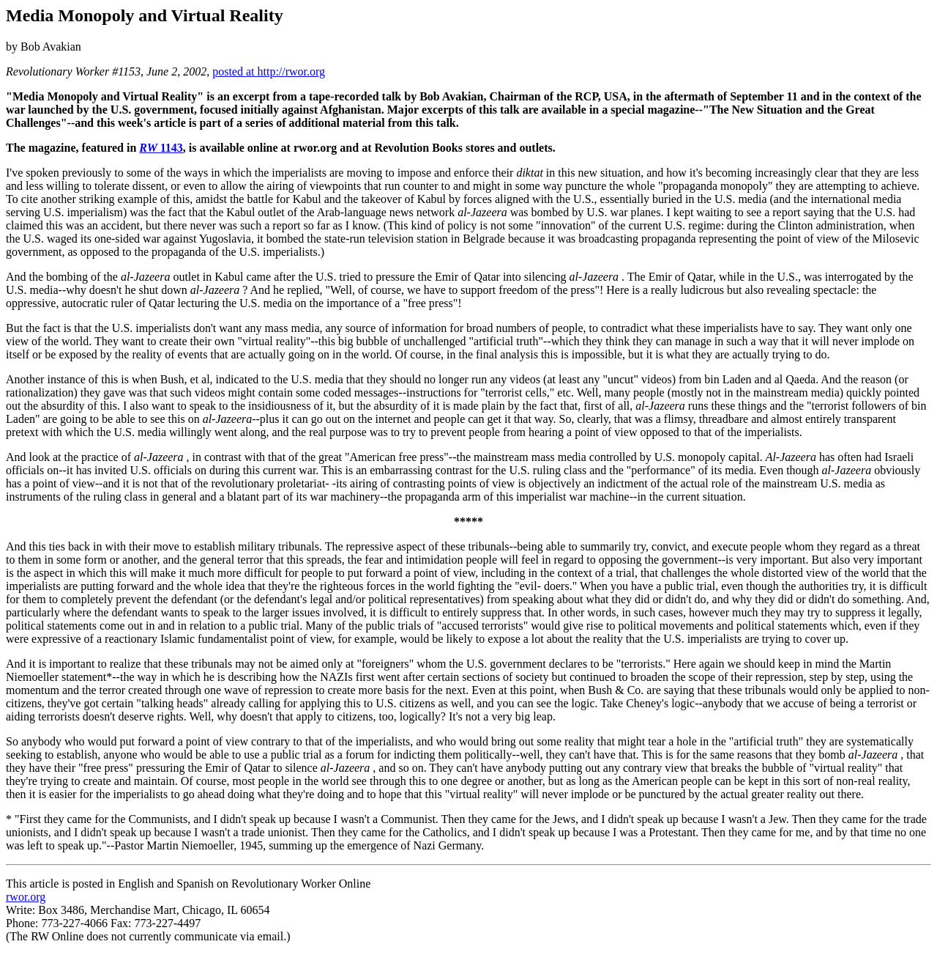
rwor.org (25, 897)
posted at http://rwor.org (268, 71)
